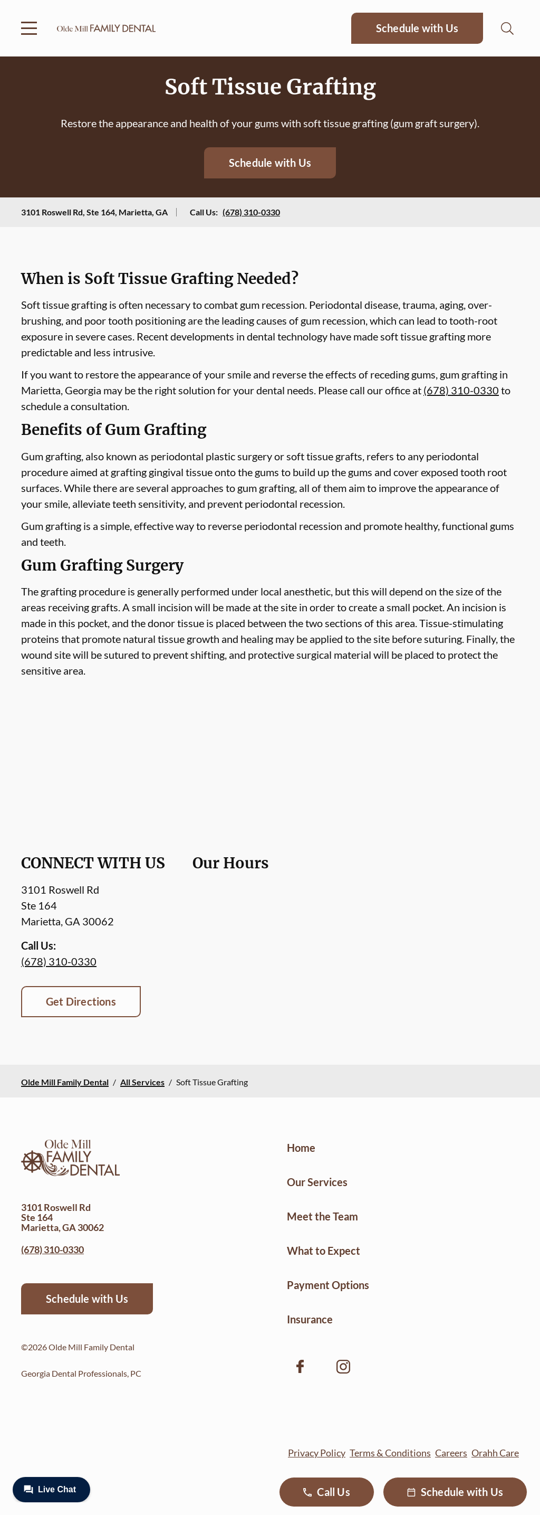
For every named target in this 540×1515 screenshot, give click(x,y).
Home (301, 1147)
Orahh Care (495, 1453)
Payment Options (328, 1285)
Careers (451, 1453)
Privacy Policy (316, 1453)
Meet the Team (322, 1216)
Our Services (317, 1182)
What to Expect (323, 1250)
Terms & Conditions (390, 1453)
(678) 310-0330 (251, 212)
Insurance (310, 1319)
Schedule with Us (417, 28)
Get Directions (81, 1001)
